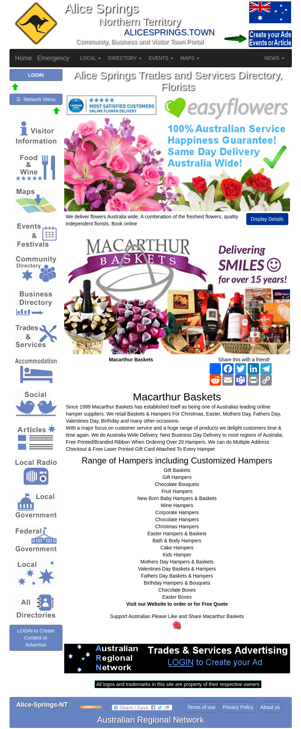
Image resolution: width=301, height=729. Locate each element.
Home (23, 58)
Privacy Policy (238, 707)
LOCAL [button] (90, 58)
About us (270, 707)
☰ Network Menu (35, 99)
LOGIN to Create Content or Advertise (35, 638)
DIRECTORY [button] (125, 58)
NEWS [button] (274, 58)
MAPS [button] (189, 58)
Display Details (267, 219)
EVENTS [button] (161, 58)
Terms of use (201, 707)
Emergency (53, 58)
